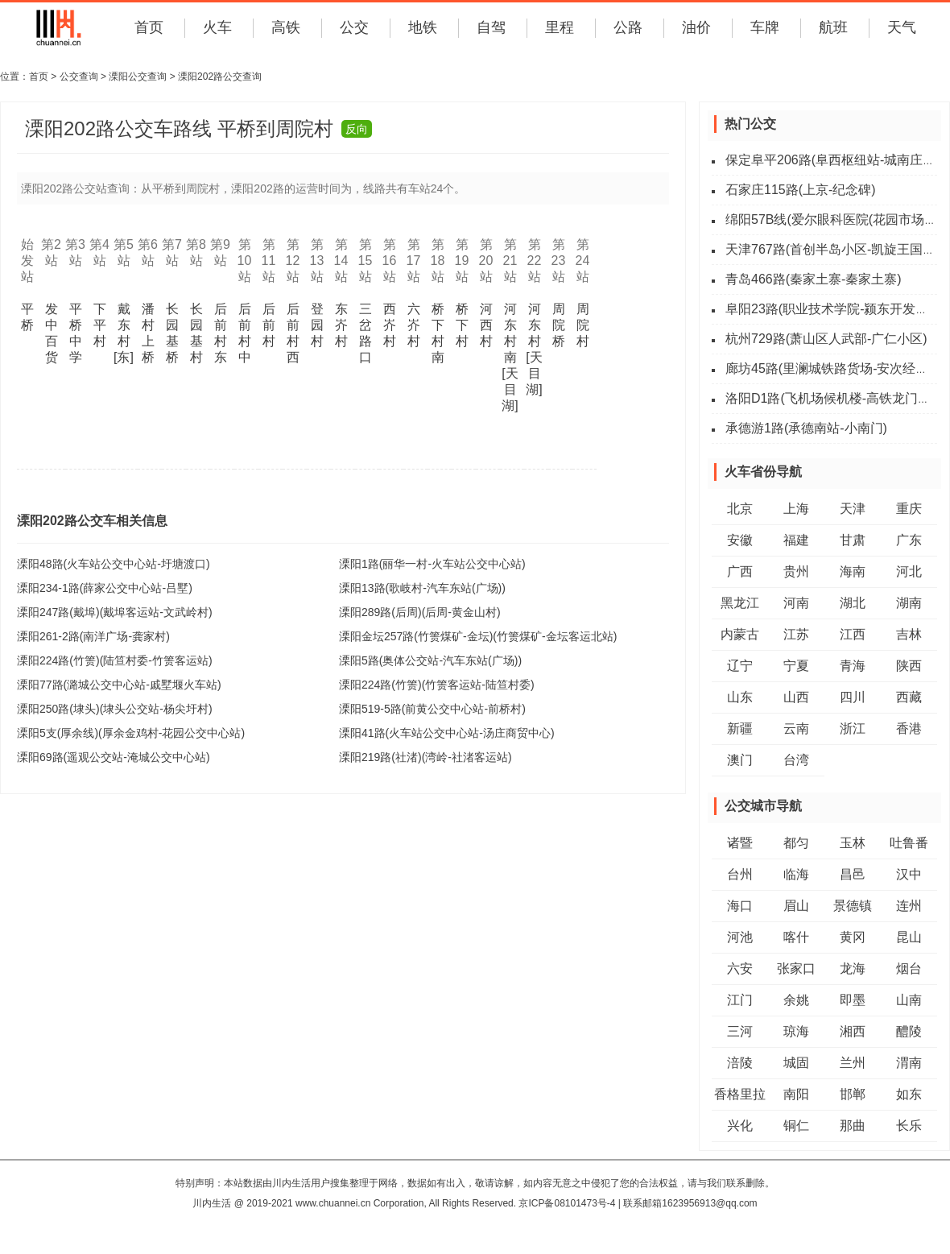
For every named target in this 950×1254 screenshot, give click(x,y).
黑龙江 (740, 603)
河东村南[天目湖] (510, 357)
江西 (852, 634)
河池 (740, 937)
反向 (356, 128)
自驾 (491, 27)
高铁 (285, 27)
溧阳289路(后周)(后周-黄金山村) (420, 612)
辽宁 (740, 666)
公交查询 (79, 76)
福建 (796, 540)
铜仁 (796, 1125)
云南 (796, 728)
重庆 (909, 508)
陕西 (909, 666)
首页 (148, 27)
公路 (627, 27)
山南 (909, 1000)
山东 (740, 697)
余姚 (796, 1000)
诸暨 (740, 843)
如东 (909, 1094)
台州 (740, 874)
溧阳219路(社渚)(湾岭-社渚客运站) (425, 757)
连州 (909, 906)
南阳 (796, 1094)
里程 (559, 27)
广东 (909, 540)
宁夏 (796, 666)
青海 (852, 666)
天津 (852, 508)
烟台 (909, 968)
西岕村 (389, 325)
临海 (796, 874)
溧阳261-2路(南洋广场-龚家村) (93, 636)
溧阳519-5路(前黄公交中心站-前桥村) (432, 708)
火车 (217, 27)
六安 (740, 968)
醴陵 (909, 1031)
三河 (740, 1031)
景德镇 (852, 906)
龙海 (852, 968)
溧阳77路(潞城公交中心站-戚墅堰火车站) (119, 684)
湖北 (852, 603)
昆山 (909, 937)
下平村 (99, 325)
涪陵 (740, 1063)
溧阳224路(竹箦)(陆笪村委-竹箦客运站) (115, 660)
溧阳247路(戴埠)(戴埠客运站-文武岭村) (115, 612)
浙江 (852, 728)
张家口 (796, 968)
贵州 (796, 571)
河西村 (486, 325)
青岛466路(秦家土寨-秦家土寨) (813, 279)
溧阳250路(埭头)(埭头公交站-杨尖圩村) (115, 708)
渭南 (909, 1063)
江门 (740, 1000)
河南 (796, 603)
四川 (852, 697)
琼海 (796, 1031)
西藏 (909, 697)
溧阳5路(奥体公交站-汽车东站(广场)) (430, 660)
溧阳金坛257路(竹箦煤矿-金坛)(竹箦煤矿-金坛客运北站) (478, 636)
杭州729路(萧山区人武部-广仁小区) (826, 339)
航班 (833, 27)
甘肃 (852, 540)
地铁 (422, 27)
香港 (909, 728)
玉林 (852, 843)
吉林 (909, 634)
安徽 (740, 540)
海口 (740, 906)
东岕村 (341, 325)
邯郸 (852, 1094)
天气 (901, 27)
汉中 (909, 874)
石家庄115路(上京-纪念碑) (800, 190)
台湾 (796, 760)
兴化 (740, 1125)
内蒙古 (740, 634)
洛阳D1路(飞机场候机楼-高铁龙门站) (830, 398)
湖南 (909, 603)
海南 (852, 571)
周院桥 (558, 325)
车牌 (764, 27)
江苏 (796, 634)
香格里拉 (740, 1094)
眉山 (796, 906)
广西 (740, 571)
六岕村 (413, 325)
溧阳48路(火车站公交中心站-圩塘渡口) (113, 563)
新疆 (740, 728)
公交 (354, 27)
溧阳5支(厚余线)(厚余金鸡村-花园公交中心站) (131, 732)
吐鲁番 (909, 843)
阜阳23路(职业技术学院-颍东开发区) (829, 309)
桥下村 (462, 325)
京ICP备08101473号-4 (566, 1203)
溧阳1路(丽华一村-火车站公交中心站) (432, 563)
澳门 (740, 760)
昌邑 (852, 874)
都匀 (796, 843)
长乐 (909, 1125)
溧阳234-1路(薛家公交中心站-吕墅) (104, 587)
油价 (696, 27)
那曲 (852, 1125)
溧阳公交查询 (138, 76)
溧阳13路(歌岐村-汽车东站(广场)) (422, 587)
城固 (796, 1063)
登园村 (317, 325)
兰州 (852, 1063)
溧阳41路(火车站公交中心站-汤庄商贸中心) (447, 732)
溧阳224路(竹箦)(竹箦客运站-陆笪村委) (437, 684)
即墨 (852, 1000)
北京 (740, 508)
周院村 (582, 325)
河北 (909, 571)
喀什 (796, 937)
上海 (796, 508)
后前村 (268, 325)
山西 (796, 697)
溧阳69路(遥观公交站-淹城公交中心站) (113, 757)
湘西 (852, 1031)
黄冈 (852, 937)
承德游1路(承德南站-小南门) (806, 428)
